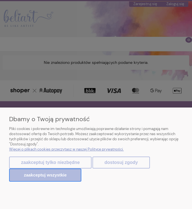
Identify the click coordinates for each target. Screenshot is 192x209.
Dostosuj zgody (121, 162)
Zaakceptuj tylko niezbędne (50, 162)
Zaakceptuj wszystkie (45, 175)
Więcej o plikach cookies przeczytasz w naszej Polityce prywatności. (66, 149)
